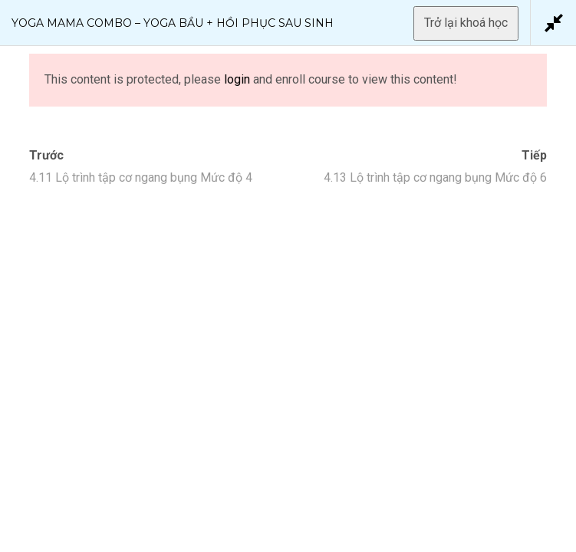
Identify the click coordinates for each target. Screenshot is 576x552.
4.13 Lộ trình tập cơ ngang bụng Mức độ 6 (435, 177)
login (237, 79)
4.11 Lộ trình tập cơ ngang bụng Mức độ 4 (140, 177)
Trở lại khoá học (466, 22)
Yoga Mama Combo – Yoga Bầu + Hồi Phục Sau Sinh (173, 23)
